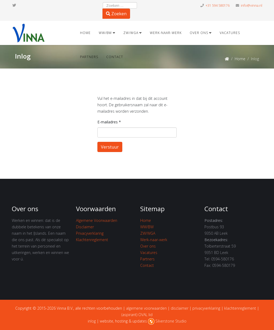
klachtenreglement (240, 308)
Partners (89, 57)
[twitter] (14, 5)
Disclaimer (85, 226)
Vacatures (230, 33)
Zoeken (116, 14)
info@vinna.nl (251, 5)
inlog (92, 321)
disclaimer (179, 308)
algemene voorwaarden (146, 308)
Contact (114, 57)
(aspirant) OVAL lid (137, 314)
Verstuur (110, 147)
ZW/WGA (130, 33)
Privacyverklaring (90, 233)
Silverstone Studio (171, 321)
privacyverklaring (206, 308)
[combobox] (120, 5)
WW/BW (105, 33)
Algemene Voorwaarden (96, 220)
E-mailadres (109, 121)
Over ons (199, 33)
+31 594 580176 (218, 5)
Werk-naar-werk (166, 33)
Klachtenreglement (92, 239)
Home (85, 33)
